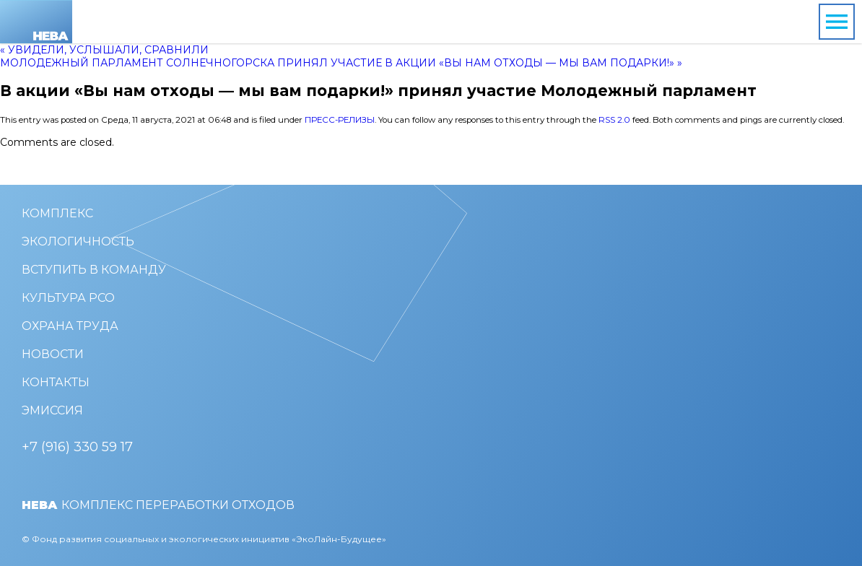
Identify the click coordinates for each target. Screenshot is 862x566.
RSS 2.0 (614, 120)
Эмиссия (52, 410)
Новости (53, 354)
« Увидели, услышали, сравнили (104, 49)
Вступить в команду (94, 270)
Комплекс (57, 213)
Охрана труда (70, 326)
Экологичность (78, 241)
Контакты (56, 382)
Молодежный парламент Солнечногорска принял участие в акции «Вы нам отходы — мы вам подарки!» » (341, 62)
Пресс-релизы (340, 120)
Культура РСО (68, 298)
